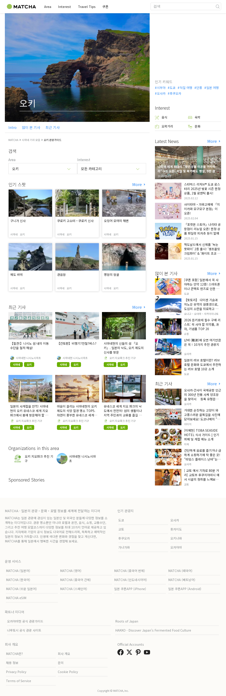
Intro (12, 127)
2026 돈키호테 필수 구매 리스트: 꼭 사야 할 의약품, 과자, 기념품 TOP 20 (202, 324)
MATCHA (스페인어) (73, 589)
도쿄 (172, 87)
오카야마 (176, 547)
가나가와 (124, 547)
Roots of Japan (126, 621)
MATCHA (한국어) (18, 579)
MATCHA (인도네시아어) (130, 579)
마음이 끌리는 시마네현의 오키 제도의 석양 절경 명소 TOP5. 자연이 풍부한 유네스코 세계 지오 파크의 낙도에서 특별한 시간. (77, 415)
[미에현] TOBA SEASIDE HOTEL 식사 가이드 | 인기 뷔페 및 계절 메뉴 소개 (201, 434)
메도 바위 (16, 274)
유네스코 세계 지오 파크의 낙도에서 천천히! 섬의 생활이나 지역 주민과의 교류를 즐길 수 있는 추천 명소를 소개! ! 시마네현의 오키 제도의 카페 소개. (123, 415)
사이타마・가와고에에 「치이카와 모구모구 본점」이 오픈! (202, 208)
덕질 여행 (186, 87)
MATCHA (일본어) (18, 570)
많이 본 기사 (31, 127)
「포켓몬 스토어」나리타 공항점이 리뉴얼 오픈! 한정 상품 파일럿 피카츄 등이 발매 (202, 228)
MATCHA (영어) (70, 570)
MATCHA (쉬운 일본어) (21, 589)
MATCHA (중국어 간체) (75, 579)
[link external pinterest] (139, 653)
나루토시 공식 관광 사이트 (24, 630)
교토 (121, 529)
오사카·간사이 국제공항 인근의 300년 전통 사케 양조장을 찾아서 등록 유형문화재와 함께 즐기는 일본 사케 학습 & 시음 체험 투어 (202, 399)
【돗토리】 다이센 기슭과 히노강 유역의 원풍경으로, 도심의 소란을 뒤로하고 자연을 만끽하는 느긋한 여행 (202, 306)
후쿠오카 (175, 93)
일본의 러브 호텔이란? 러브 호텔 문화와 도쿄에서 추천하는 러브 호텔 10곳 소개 (202, 364)
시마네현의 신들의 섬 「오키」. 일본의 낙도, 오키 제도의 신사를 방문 (124, 347)
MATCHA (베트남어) (181, 579)
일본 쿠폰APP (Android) (184, 589)
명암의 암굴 (111, 274)
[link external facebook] (121, 653)
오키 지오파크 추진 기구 (122, 358)
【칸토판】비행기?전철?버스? (76, 343)
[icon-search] (217, 6)
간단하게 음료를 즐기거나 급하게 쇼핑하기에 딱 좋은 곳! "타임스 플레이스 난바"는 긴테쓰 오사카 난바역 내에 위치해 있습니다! (202, 459)
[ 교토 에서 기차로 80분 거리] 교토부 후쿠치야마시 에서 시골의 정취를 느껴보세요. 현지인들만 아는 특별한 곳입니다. (201, 479)
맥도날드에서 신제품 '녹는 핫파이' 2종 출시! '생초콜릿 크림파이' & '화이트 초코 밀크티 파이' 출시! (202, 251)
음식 (161, 117)
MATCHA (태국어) (180, 570)
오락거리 (164, 126)
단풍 (199, 87)
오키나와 (176, 538)
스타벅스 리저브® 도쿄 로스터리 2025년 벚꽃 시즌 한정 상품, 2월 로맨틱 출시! (202, 188)
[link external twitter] (130, 653)
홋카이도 (176, 529)
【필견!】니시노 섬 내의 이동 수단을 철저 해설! (29, 345)
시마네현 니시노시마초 (28, 358)
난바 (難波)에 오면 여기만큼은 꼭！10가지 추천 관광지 (202, 342)
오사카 (161, 93)
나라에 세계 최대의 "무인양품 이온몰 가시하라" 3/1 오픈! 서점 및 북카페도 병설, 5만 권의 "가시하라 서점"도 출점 (188, 171)
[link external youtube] (148, 653)
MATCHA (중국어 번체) (129, 570)
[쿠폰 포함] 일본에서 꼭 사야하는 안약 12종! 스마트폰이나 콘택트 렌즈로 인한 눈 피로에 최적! (202, 286)
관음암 (61, 274)
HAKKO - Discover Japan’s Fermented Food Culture (153, 630)
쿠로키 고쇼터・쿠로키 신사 (75, 220)
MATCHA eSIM (16, 598)
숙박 (194, 117)
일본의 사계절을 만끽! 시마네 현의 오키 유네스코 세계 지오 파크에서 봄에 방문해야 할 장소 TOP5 (29, 413)
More (137, 184)
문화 (194, 126)
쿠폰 (106, 6)
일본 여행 (212, 87)
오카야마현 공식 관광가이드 (25, 621)
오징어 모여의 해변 (116, 220)
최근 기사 (52, 127)
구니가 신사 (18, 220)
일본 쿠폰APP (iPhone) (130, 589)
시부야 (161, 87)
